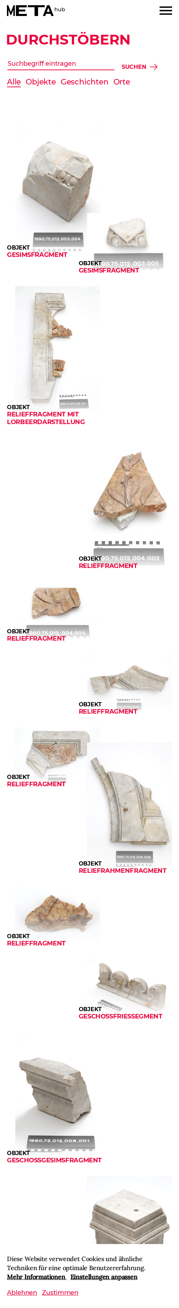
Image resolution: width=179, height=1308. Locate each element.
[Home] (36, 10)
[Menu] (166, 10)
